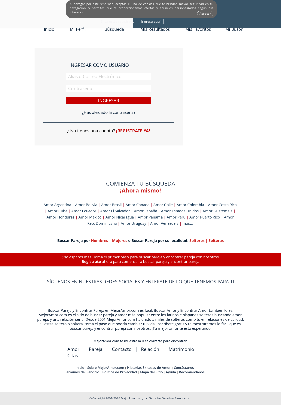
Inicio (49, 29)
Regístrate (91, 261)
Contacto (122, 349)
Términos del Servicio (82, 372)
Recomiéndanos (192, 372)
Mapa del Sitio (151, 372)
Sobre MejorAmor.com (105, 367)
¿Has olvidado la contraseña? (108, 112)
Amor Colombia (190, 204)
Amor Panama (150, 217)
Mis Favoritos (198, 29)
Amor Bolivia (86, 204)
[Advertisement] (218, 104)
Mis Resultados (155, 29)
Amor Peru (176, 217)
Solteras (216, 240)
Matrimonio (181, 349)
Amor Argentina (57, 204)
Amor (73, 349)
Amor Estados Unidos (180, 210)
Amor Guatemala (218, 210)
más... (187, 223)
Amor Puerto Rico (204, 217)
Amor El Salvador (115, 210)
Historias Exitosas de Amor (149, 367)
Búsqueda (114, 29)
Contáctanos (184, 367)
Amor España (145, 210)
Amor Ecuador (83, 210)
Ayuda (171, 372)
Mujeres (119, 240)
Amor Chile (163, 204)
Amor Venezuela (164, 223)
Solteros (197, 240)
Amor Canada (137, 204)
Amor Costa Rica (222, 204)
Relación (150, 349)
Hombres (99, 240)
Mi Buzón (234, 29)
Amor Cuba (57, 210)
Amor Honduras (61, 217)
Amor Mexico (90, 217)
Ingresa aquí (151, 21)
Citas (72, 355)
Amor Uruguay (133, 223)
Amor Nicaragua (119, 217)
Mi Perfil (78, 29)
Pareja (95, 349)
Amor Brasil (111, 204)
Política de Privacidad (119, 372)
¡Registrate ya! (133, 131)
